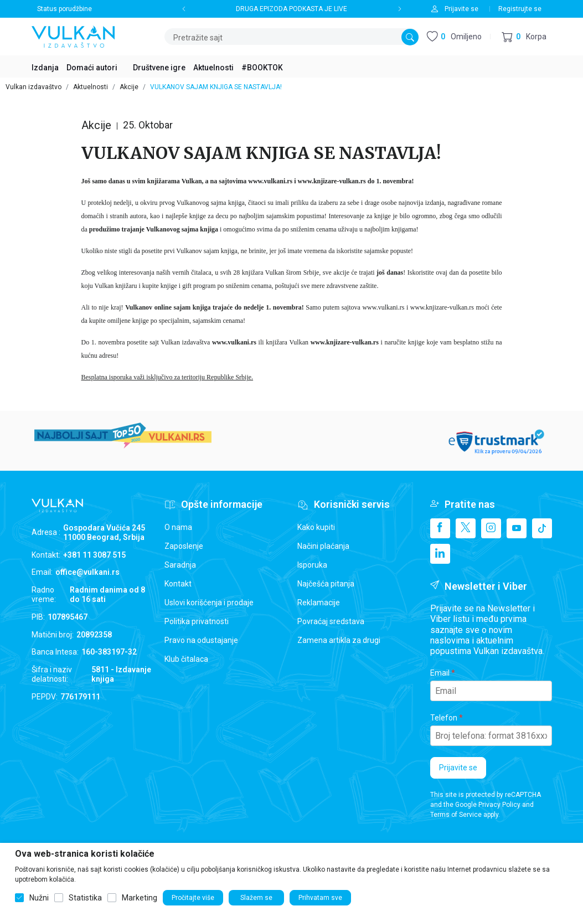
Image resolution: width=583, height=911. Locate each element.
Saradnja (180, 564)
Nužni (39, 898)
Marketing (139, 898)
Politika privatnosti (196, 621)
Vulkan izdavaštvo (33, 87)
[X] (466, 528)
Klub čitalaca (186, 659)
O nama (178, 527)
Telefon (443, 717)
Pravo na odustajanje (201, 640)
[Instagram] (491, 528)
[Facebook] (440, 528)
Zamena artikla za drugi (338, 640)
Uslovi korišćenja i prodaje (209, 602)
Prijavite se (458, 767)
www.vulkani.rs (270, 181)
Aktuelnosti (90, 87)
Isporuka (312, 564)
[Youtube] (517, 528)
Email (440, 672)
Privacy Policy (499, 805)
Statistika (85, 898)
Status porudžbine (64, 9)
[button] (524, 37)
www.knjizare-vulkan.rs (332, 181)
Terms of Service (456, 815)
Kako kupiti (316, 527)
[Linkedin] (440, 554)
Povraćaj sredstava (330, 621)
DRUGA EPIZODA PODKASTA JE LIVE (291, 9)
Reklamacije (318, 602)
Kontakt (178, 583)
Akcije (129, 87)
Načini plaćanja (323, 546)
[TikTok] (542, 528)
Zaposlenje (183, 546)
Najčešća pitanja (325, 583)
